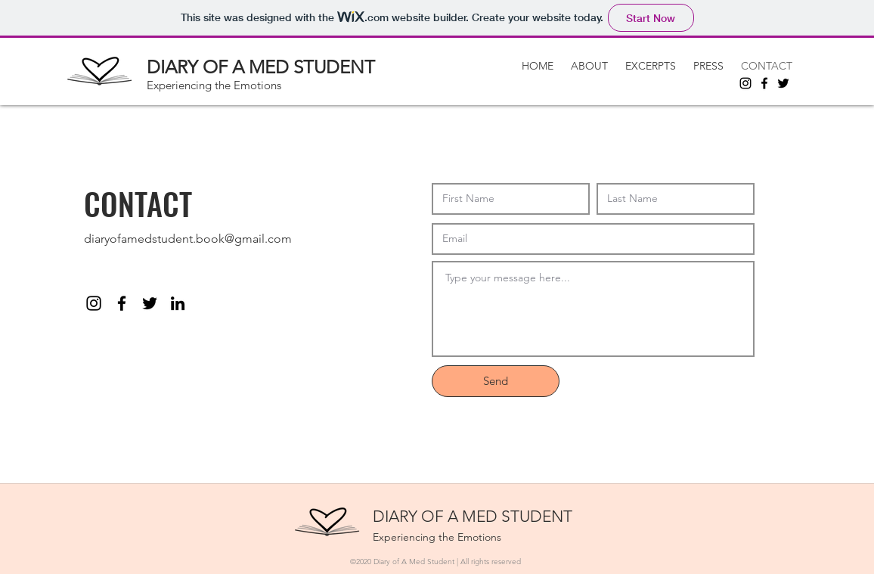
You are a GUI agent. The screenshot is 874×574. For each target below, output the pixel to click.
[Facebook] (764, 83)
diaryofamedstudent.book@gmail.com (188, 238)
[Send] (495, 381)
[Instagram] (745, 83)
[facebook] (122, 303)
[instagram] (94, 303)
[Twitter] (783, 83)
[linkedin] (178, 303)
